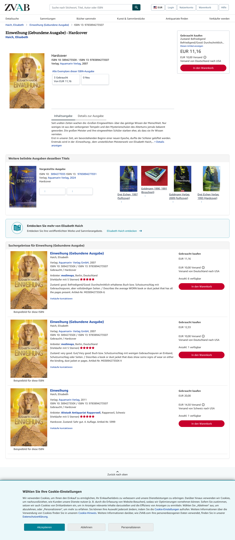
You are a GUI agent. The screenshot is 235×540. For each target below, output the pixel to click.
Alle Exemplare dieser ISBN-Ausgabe (73, 71)
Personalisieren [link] (130, 527)
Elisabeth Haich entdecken (125, 231)
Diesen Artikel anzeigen (191, 46)
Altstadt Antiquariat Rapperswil (81, 412)
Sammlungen (47, 18)
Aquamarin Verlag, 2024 (62, 177)
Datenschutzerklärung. (35, 516)
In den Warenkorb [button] (203, 67)
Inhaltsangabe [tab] (63, 116)
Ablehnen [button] (86, 527)
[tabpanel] (112, 134)
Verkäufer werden (219, 18)
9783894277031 (87, 173)
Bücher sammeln (86, 18)
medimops (67, 275)
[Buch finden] (136, 7)
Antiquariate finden (177, 18)
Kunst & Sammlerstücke (131, 18)
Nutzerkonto (186, 7)
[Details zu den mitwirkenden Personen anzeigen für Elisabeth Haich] (17, 37)
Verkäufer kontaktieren (61, 298)
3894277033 (58, 173)
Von (66, 79)
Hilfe (223, 7)
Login (171, 7)
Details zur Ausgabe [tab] (91, 116)
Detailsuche (12, 18)
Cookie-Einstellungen (167, 509)
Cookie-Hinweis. (87, 512)
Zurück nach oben (117, 474)
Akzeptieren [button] (44, 527)
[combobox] (91, 7)
